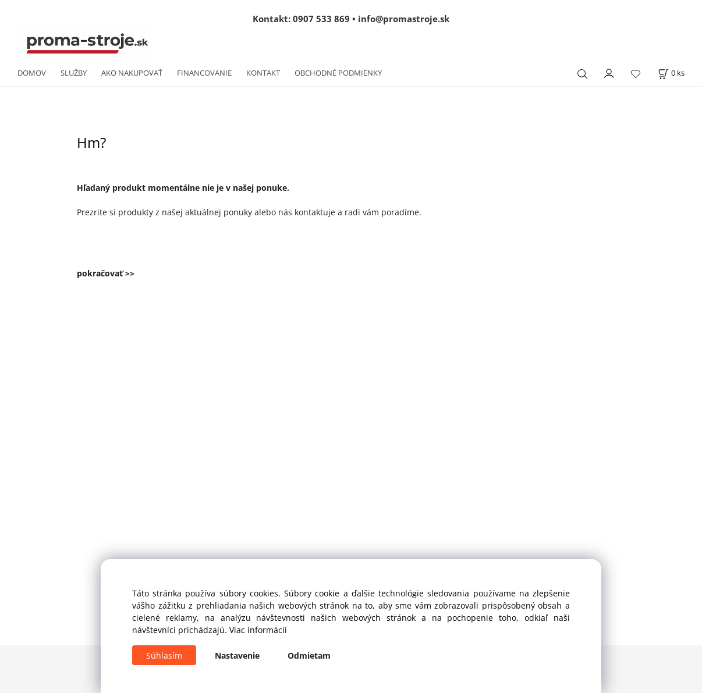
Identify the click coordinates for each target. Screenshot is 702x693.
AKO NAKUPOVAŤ (131, 72)
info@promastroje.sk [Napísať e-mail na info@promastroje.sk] (403, 18)
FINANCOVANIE (204, 72)
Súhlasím (164, 655)
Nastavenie (237, 655)
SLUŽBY (74, 72)
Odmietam (309, 655)
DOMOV (31, 72)
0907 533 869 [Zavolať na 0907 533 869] (321, 18)
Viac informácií (258, 629)
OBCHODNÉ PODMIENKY (338, 72)
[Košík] (671, 73)
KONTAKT (263, 72)
